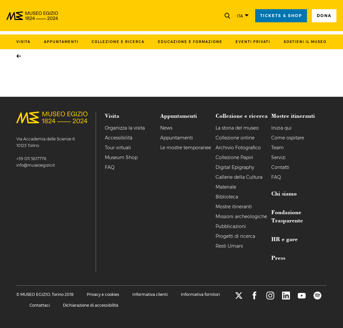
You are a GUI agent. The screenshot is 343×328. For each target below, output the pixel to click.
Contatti (280, 167)
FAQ (110, 167)
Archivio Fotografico (238, 148)
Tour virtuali (118, 148)
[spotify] (317, 298)
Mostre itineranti (234, 207)
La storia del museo (237, 128)
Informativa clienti (150, 294)
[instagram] (270, 298)
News (166, 128)
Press (278, 257)
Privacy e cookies (103, 294)
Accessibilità (118, 138)
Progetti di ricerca (235, 236)
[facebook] (254, 298)
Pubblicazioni (231, 226)
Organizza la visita (125, 128)
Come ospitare (287, 138)
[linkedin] (286, 298)
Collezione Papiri (234, 157)
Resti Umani (229, 246)
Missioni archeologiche (241, 216)
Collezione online (235, 138)
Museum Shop (121, 157)
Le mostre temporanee (185, 148)
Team (277, 148)
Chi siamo (284, 193)
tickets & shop (281, 15)
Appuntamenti (61, 42)
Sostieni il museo (305, 42)
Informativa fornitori (200, 294)
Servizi (278, 157)
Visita (23, 42)
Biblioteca (227, 197)
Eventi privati (253, 42)
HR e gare (284, 238)
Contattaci (39, 305)
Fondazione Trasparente (287, 216)
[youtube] (302, 298)
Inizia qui (281, 128)
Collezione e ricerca (118, 42)
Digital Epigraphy (235, 167)
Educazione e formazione (190, 42)
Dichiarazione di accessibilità (90, 305)
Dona (324, 15)
